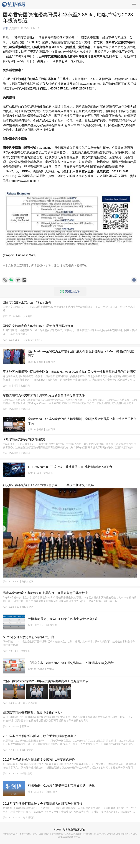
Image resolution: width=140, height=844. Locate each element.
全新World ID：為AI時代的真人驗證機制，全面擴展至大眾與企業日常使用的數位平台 (82, 421)
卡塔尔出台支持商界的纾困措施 (24, 439)
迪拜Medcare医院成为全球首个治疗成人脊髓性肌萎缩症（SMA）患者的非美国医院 (81, 353)
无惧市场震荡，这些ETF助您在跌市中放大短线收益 (62, 619)
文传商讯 (14, 28)
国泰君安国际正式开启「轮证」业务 (27, 302)
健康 (30, 361)
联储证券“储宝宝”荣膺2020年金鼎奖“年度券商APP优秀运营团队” (46, 681)
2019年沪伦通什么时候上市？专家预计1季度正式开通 (39, 759)
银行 (5, 409)
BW (82, 265)
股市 (5, 28)
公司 (5, 385)
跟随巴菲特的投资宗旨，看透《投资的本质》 (33, 712)
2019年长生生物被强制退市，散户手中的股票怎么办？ (39, 736)
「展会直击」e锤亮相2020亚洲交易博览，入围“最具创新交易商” (71, 663)
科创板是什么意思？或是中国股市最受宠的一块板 (61, 785)
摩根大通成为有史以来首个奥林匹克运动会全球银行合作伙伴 (44, 395)
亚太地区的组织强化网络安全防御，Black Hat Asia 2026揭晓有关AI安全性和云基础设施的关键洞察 (69, 371)
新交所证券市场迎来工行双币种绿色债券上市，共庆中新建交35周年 (48, 485)
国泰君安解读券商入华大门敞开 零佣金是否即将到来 (38, 326)
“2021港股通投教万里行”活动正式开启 (28, 637)
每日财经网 (69, 829)
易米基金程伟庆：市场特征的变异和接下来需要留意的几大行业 (45, 593)
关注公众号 (70, 291)
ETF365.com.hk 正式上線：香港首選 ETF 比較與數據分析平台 (70, 467)
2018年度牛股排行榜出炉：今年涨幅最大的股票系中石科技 (42, 803)
